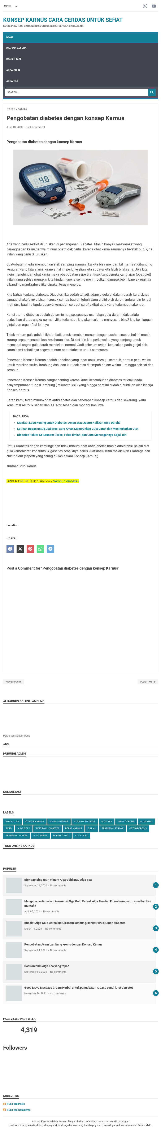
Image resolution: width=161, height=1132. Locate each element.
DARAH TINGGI (61, 835)
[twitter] (20, 549)
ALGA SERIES (40, 835)
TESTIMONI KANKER (16, 835)
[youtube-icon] (154, 6)
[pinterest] (30, 549)
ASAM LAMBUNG (59, 821)
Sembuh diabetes (66, 481)
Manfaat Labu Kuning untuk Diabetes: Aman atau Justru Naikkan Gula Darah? (68, 422)
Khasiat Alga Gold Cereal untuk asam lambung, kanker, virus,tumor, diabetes (74, 923)
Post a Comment (35, 127)
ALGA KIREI (146, 821)
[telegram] (50, 549)
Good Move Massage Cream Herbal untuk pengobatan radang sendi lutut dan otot (78, 987)
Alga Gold (23, 828)
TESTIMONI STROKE (112, 828)
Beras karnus (73, 828)
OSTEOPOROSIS (138, 828)
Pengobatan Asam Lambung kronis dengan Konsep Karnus (63, 944)
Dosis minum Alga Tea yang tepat (46, 966)
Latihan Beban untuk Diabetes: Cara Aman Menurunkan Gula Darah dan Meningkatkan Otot (77, 428)
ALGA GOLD (13, 70)
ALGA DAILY (81, 835)
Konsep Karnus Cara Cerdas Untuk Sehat (63, 20)
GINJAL (92, 828)
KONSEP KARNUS (16, 48)
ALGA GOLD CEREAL (84, 821)
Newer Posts (14, 681)
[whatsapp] (40, 549)
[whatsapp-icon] (145, 6)
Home (9, 37)
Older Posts (147, 681)
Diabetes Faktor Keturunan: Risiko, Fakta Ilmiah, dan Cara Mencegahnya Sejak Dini (72, 434)
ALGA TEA (12, 81)
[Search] (76, 92)
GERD (9, 828)
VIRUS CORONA (126, 821)
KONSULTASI (13, 59)
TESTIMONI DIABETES (47, 828)
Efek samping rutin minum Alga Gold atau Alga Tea (58, 879)
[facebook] (10, 549)
